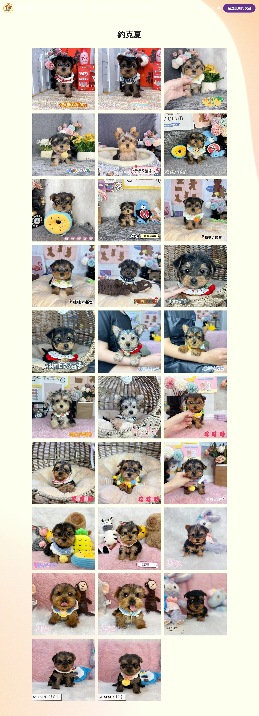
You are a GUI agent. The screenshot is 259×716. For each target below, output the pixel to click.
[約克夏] (129, 341)
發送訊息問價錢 (239, 8)
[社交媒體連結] (196, 8)
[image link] (8, 8)
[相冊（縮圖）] (63, 79)
